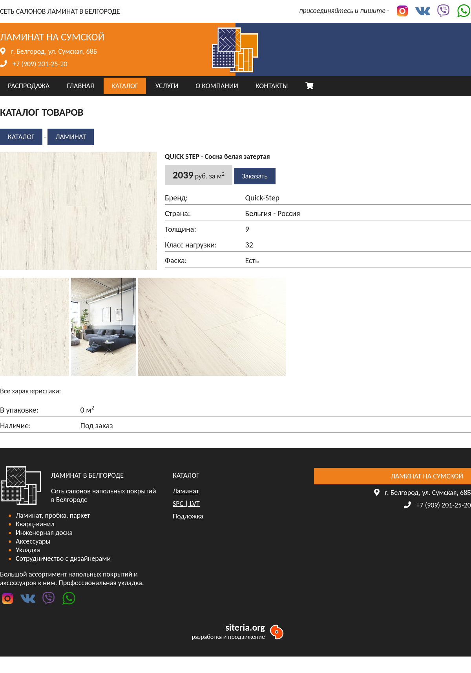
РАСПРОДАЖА (28, 86)
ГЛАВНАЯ (80, 86)
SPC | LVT (186, 503)
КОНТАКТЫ (272, 86)
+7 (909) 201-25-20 (40, 64)
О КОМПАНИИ (216, 86)
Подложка (188, 516)
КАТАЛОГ (124, 86)
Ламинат (70, 137)
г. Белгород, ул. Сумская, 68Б (54, 51)
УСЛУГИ (166, 86)
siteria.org (245, 627)
